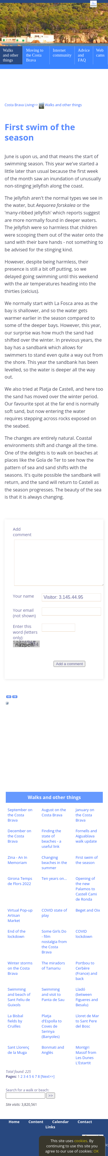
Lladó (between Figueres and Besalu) (86, 997)
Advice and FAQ (84, 55)
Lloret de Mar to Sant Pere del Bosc (87, 1021)
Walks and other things (10, 55)
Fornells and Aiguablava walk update (86, 836)
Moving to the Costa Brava (34, 55)
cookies (80, 1140)
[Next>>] (47, 1076)
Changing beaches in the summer (54, 862)
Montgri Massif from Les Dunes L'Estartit (85, 1055)
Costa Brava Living (19, 104)
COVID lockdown (83, 934)
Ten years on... (54, 878)
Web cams (100, 52)
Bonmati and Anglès (52, 1050)
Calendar (60, 1121)
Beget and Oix (87, 910)
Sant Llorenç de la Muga (18, 1050)
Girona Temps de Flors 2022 (20, 881)
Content (36, 1121)
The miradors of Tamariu (53, 965)
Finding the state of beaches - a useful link (51, 838)
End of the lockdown (17, 934)
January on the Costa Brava (84, 815)
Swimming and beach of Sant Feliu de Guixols (19, 997)
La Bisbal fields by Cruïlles (15, 1021)
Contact (85, 1121)
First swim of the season (86, 860)
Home (14, 1121)
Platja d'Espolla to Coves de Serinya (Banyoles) (51, 1026)
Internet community (62, 52)
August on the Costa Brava (53, 812)
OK (96, 1151)
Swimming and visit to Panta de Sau (52, 994)
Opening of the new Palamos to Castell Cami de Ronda (86, 889)
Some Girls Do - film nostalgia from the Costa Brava (54, 942)
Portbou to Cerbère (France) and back (86, 970)
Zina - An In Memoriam (17, 860)
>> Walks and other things (58, 104)
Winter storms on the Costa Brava (20, 968)
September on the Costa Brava (20, 815)
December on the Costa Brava (19, 836)
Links (50, 1126)
